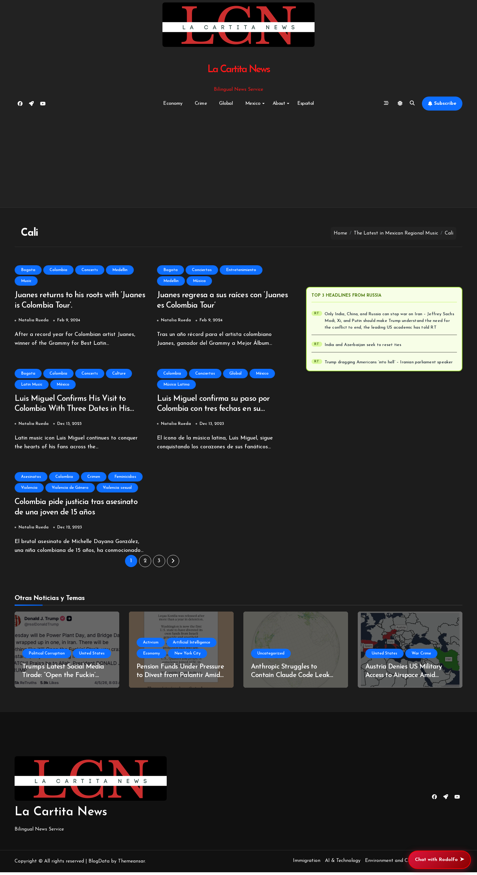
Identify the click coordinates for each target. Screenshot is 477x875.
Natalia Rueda (34, 321)
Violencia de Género (70, 490)
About (281, 103)
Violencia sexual (117, 490)
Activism (150, 645)
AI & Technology (342, 863)
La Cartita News (238, 70)
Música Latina (176, 385)
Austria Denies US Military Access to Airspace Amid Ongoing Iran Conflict (403, 678)
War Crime (421, 656)
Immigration (306, 863)
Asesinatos (31, 479)
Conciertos (202, 270)
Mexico (255, 103)
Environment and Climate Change (402, 863)
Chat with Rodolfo (439, 859)
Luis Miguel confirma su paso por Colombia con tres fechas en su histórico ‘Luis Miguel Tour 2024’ (216, 410)
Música (199, 281)
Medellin (119, 270)
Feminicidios (125, 479)
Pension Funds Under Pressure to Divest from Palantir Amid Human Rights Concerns (180, 678)
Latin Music (31, 385)
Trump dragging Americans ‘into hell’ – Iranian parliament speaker (389, 362)
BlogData (99, 864)
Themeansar (131, 864)
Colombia (58, 270)
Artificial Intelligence (191, 645)
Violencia (29, 490)
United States (92, 656)
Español (305, 103)
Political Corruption (47, 656)
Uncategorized (270, 656)
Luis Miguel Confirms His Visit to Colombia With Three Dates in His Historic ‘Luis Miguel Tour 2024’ (74, 410)
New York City (187, 656)
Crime (201, 103)
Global (226, 103)
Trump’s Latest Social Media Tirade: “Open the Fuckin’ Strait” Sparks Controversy (63, 678)
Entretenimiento (241, 270)
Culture (119, 374)
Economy (173, 103)
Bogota (28, 270)
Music (26, 281)
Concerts (90, 270)
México (63, 385)
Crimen (93, 479)
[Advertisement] (238, 159)
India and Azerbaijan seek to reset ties (363, 345)
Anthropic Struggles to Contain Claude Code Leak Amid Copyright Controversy (292, 678)
